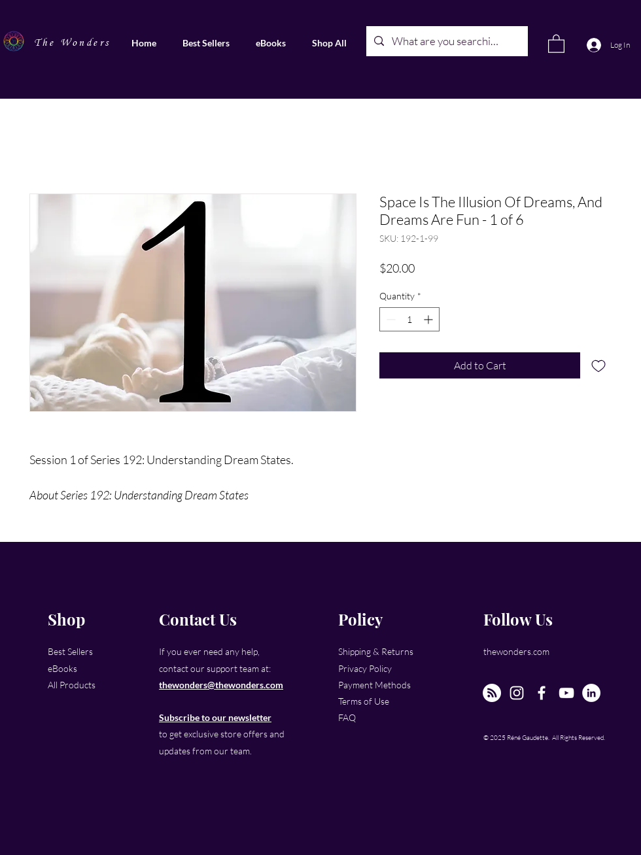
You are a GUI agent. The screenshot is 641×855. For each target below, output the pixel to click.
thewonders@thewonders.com (221, 684)
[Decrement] (389, 319)
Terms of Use (363, 701)
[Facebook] (541, 693)
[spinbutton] (409, 319)
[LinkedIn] (591, 693)
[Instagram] (517, 693)
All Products (71, 684)
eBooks (62, 668)
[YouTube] (566, 693)
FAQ (347, 717)
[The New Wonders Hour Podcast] (492, 693)
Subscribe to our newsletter (215, 717)
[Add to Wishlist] (598, 365)
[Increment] (429, 319)
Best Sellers (70, 651)
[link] (556, 43)
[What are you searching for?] (446, 41)
